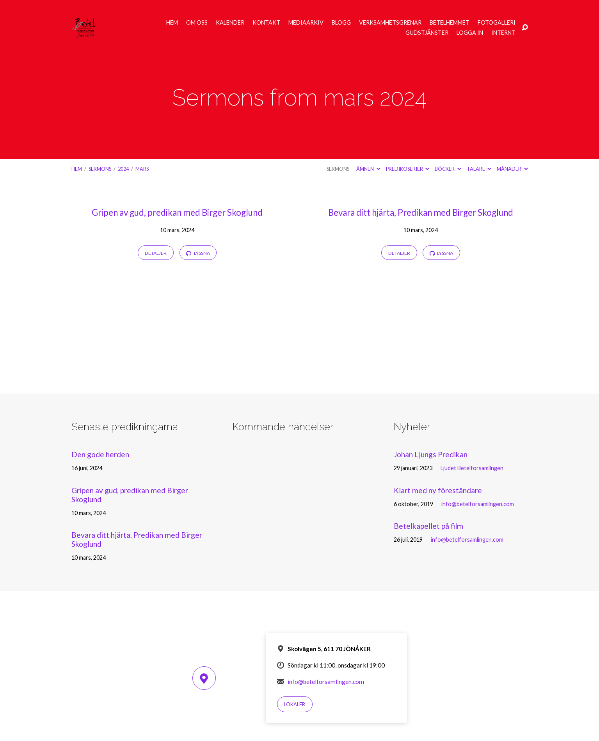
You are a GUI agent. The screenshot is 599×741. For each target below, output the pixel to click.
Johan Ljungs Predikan (430, 454)
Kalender (230, 22)
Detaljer (156, 253)
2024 (123, 169)
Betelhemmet (449, 22)
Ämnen (368, 169)
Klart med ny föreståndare (438, 490)
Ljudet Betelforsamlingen (472, 468)
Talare (479, 169)
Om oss (197, 22)
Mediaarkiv (305, 22)
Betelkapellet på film (428, 525)
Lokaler (294, 704)
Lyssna (198, 253)
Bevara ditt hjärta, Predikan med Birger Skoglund (420, 212)
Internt (503, 33)
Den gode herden (100, 454)
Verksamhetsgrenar (390, 22)
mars (142, 169)
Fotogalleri (496, 22)
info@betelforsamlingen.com (477, 504)
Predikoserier (407, 169)
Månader (512, 169)
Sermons (100, 169)
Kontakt (266, 22)
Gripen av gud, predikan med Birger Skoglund (177, 212)
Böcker (448, 169)
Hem (172, 22)
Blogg (341, 22)
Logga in (470, 33)
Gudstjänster (426, 33)
